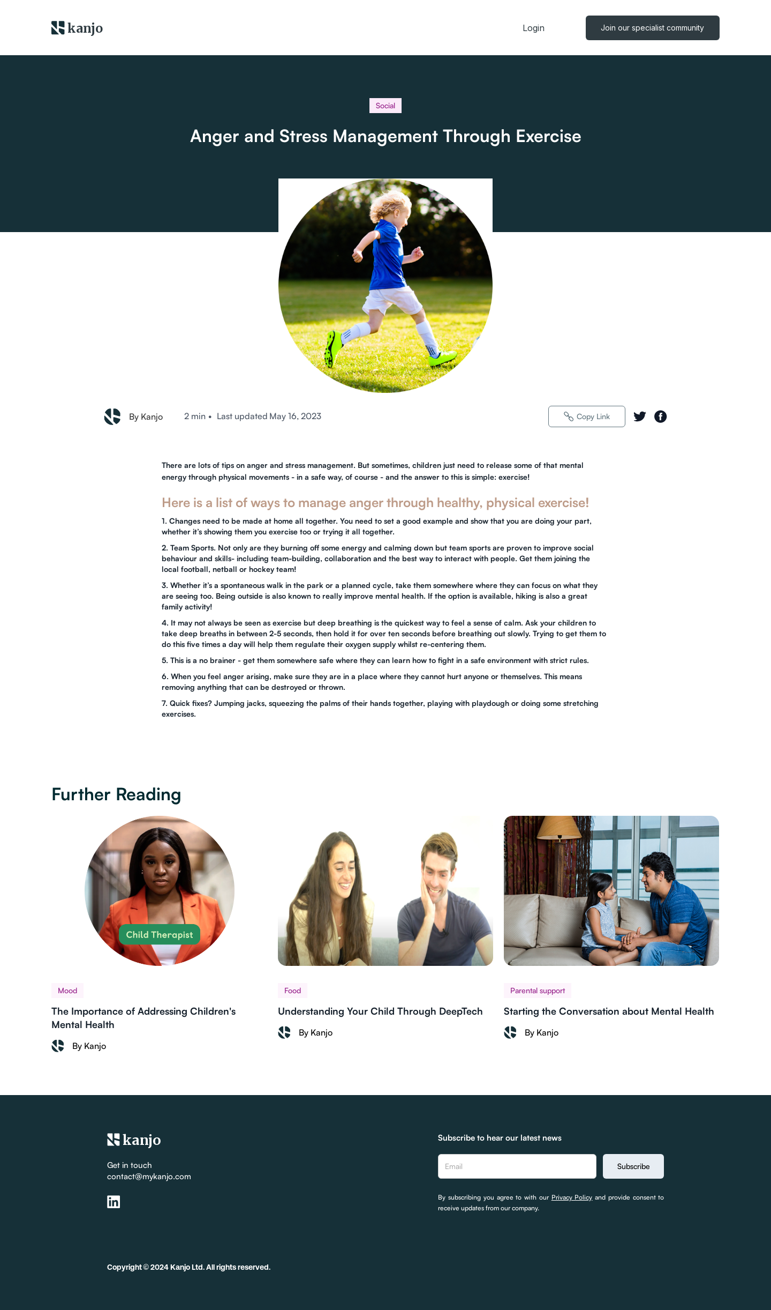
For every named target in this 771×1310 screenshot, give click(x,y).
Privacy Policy (572, 1197)
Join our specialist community (652, 27)
